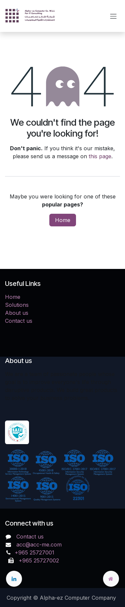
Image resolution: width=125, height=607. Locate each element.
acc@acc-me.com (39, 544)
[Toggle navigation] (113, 16)
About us (16, 312)
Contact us (18, 320)
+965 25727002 (37, 560)
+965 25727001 (35, 552)
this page (100, 156)
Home (62, 220)
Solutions (17, 305)
